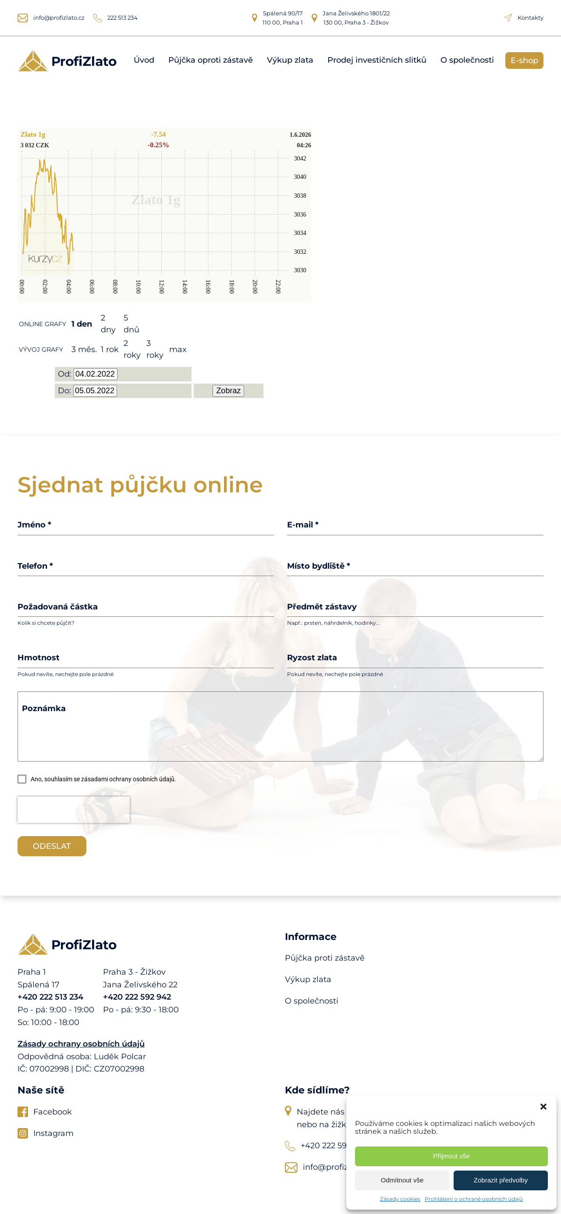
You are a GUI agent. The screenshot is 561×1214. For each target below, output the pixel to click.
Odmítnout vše (402, 1180)
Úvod (144, 60)
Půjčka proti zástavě (325, 958)
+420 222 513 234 (50, 997)
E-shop (524, 60)
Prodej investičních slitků (376, 60)
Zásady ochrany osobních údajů (81, 1044)
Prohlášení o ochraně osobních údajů (474, 1199)
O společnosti (467, 60)
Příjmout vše (451, 1156)
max (178, 349)
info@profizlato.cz (59, 17)
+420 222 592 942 (137, 997)
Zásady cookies (400, 1199)
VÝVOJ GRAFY (41, 349)
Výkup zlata (290, 60)
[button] (543, 1106)
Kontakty (530, 17)
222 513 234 (122, 17)
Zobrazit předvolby (501, 1180)
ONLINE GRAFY (42, 324)
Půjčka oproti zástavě (210, 60)
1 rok (110, 349)
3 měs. (84, 349)
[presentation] (74, 810)
